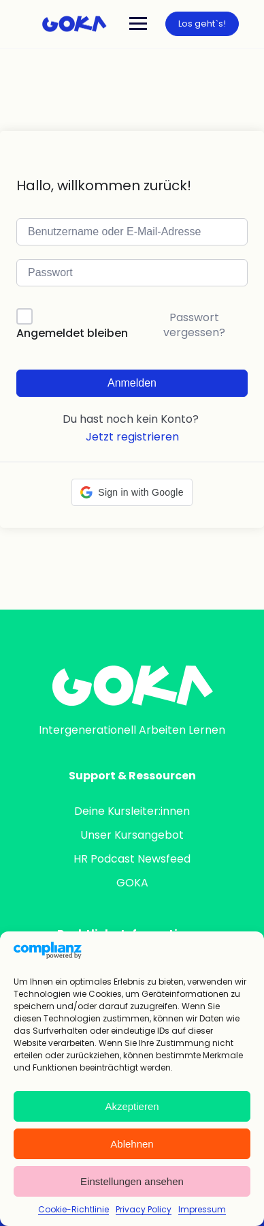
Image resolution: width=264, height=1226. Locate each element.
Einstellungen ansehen (132, 1181)
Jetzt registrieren (132, 437)
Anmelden (132, 383)
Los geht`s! (202, 23)
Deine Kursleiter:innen (132, 811)
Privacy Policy (143, 1209)
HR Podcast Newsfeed (132, 859)
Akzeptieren (132, 1106)
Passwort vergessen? (194, 325)
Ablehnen (131, 1144)
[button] (131, 492)
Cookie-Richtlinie (73, 1209)
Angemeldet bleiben (72, 333)
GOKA (132, 883)
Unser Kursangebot (132, 835)
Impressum (202, 1209)
